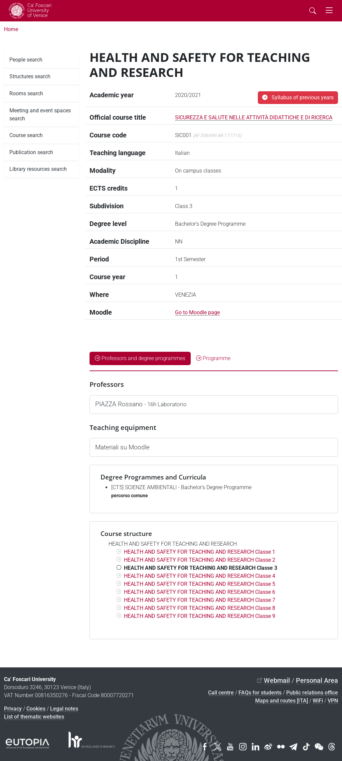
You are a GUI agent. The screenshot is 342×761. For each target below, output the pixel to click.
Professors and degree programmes (140, 358)
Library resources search (38, 169)
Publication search (31, 152)
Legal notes (64, 708)
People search (25, 60)
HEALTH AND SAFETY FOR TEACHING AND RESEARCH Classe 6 (199, 592)
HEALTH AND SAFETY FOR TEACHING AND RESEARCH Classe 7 (199, 600)
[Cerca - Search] (312, 10)
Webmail (277, 680)
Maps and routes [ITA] (281, 700)
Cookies (35, 708)
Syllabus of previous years (298, 97)
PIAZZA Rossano (141, 404)
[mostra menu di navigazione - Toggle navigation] (329, 10)
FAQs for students (260, 692)
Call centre (221, 692)
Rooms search (26, 93)
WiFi (318, 700)
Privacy (13, 708)
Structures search (29, 76)
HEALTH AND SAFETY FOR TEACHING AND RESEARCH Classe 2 (199, 560)
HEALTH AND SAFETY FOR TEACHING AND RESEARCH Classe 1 (199, 552)
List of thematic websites (34, 717)
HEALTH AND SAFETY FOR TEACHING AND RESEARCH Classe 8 (199, 608)
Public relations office (312, 692)
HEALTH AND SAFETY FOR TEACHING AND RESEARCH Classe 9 (199, 616)
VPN (333, 700)
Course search (26, 135)
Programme (213, 358)
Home (11, 29)
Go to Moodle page (197, 312)
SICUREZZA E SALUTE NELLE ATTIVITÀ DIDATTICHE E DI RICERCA (253, 117)
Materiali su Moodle (122, 447)
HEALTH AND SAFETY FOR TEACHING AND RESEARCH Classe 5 (199, 584)
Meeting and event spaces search (40, 114)
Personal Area (317, 680)
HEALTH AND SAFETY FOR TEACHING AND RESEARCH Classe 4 (199, 576)
